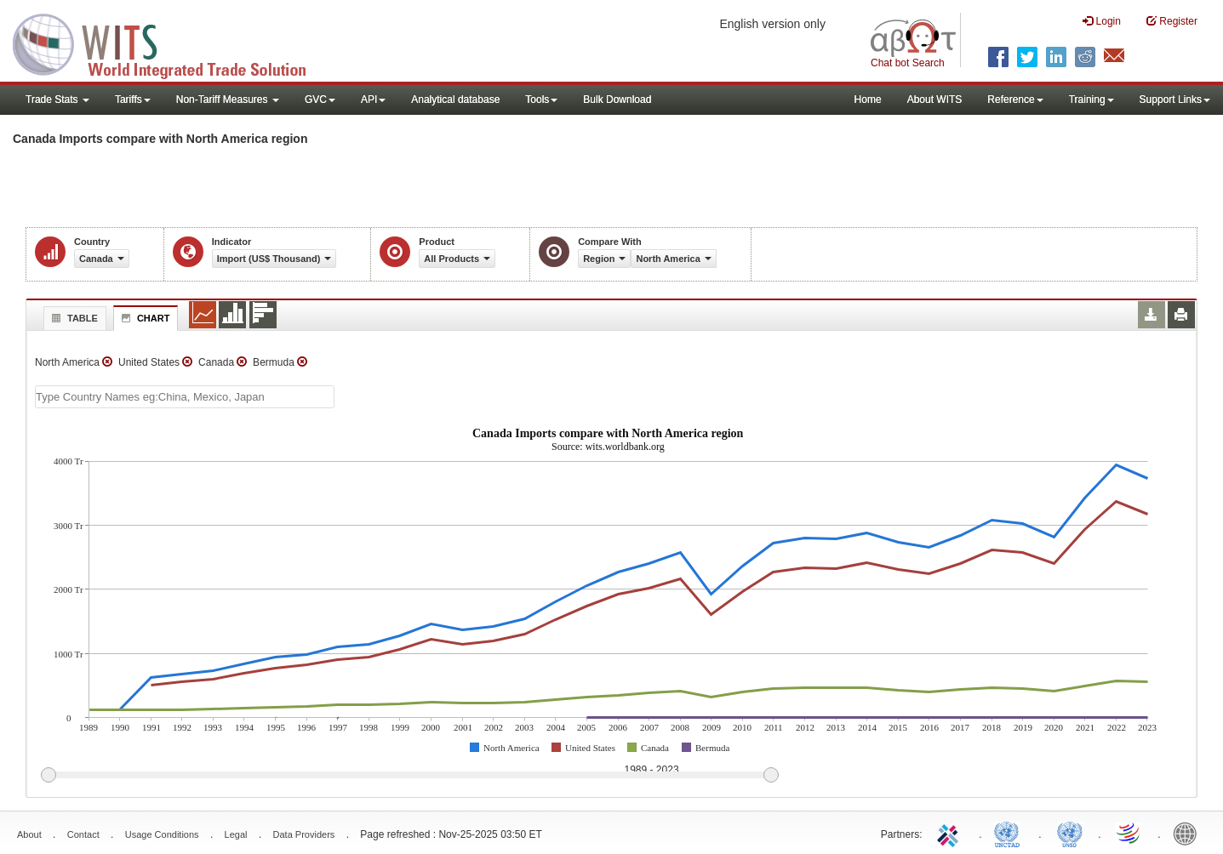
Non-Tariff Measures (227, 99)
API (373, 99)
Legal (236, 834)
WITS (170, 42)
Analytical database (455, 99)
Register (1171, 20)
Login (1102, 20)
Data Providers (304, 834)
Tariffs (133, 99)
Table (73, 318)
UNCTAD (1010, 833)
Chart (143, 318)
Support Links (1175, 99)
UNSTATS (1070, 833)
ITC (951, 833)
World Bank (1189, 833)
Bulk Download (617, 99)
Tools (541, 99)
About (29, 834)
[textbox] (184, 396)
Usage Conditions (162, 834)
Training (1091, 99)
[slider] (409, 776)
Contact (83, 834)
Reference (1015, 99)
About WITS (935, 99)
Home (868, 99)
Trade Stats (57, 99)
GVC (320, 99)
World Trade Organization (1129, 833)
